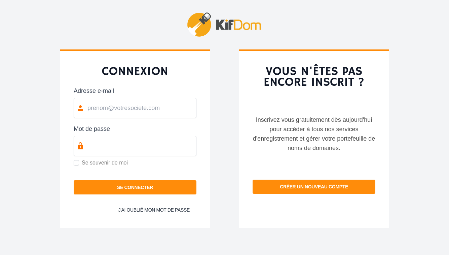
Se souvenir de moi (105, 163)
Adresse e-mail (94, 91)
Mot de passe (92, 129)
